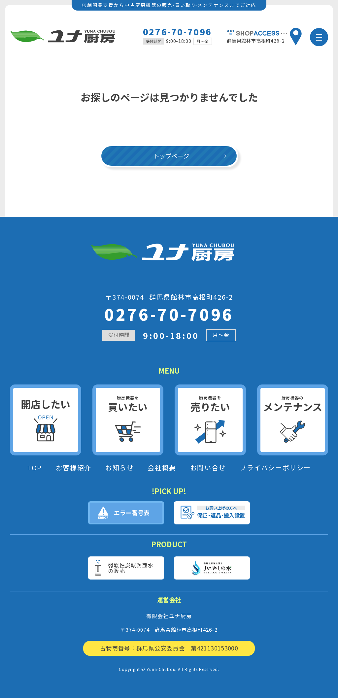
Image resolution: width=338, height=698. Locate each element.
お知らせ (119, 468)
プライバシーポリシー (275, 468)
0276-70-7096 (177, 31)
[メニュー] (319, 37)
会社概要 (162, 468)
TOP (34, 468)
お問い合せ (208, 468)
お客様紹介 (73, 468)
